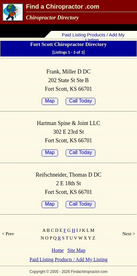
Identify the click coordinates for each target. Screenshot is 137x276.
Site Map (76, 250)
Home (58, 250)
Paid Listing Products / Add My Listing (92, 37)
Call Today (80, 100)
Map (50, 100)
